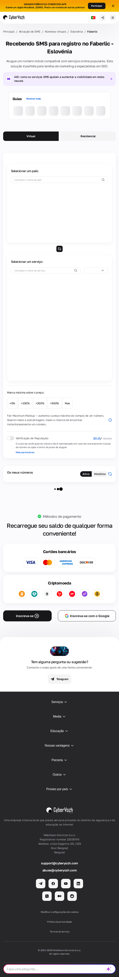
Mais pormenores (25, 452)
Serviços (59, 702)
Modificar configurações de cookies (60, 911)
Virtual (31, 136)
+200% (40, 403)
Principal (8, 31)
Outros (59, 775)
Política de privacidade (59, 921)
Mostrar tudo (33, 98)
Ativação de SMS (29, 31)
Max (67, 403)
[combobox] (96, 270)
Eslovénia (76, 31)
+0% (12, 403)
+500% (54, 403)
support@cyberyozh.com (59, 863)
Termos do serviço (60, 931)
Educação (59, 731)
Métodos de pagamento (62, 516)
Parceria (59, 760)
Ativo (85, 474)
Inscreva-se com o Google (86, 616)
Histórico (100, 474)
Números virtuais (55, 31)
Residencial (88, 136)
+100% (25, 403)
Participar (96, 5)
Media (59, 717)
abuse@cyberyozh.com (59, 870)
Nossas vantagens (59, 746)
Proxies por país (59, 789)
